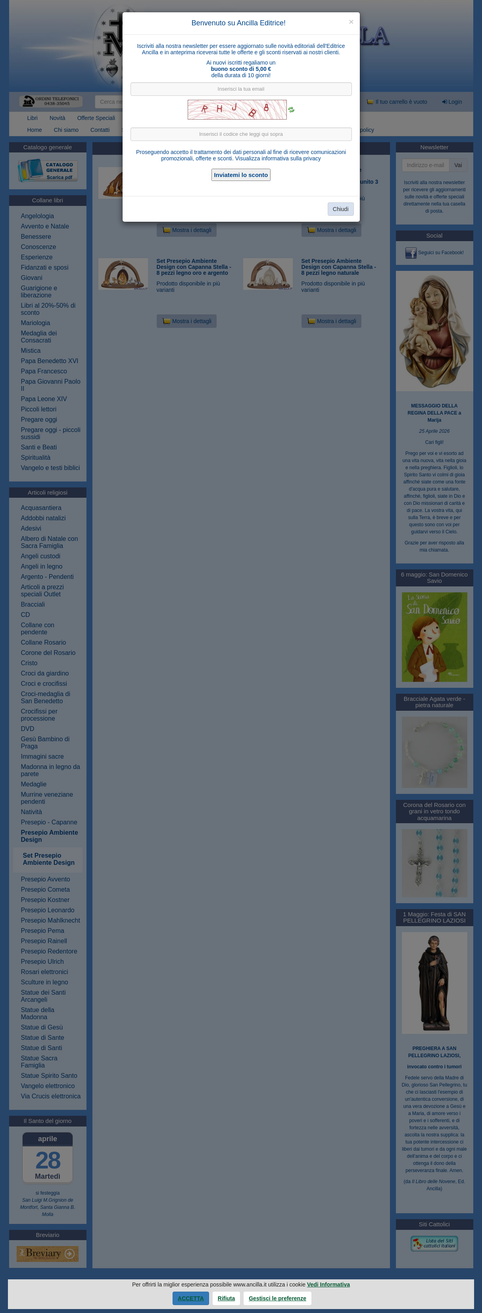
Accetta (191, 1298)
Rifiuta (226, 1298)
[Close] (351, 21)
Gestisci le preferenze (277, 1298)
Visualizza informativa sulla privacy (278, 158)
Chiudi (341, 209)
